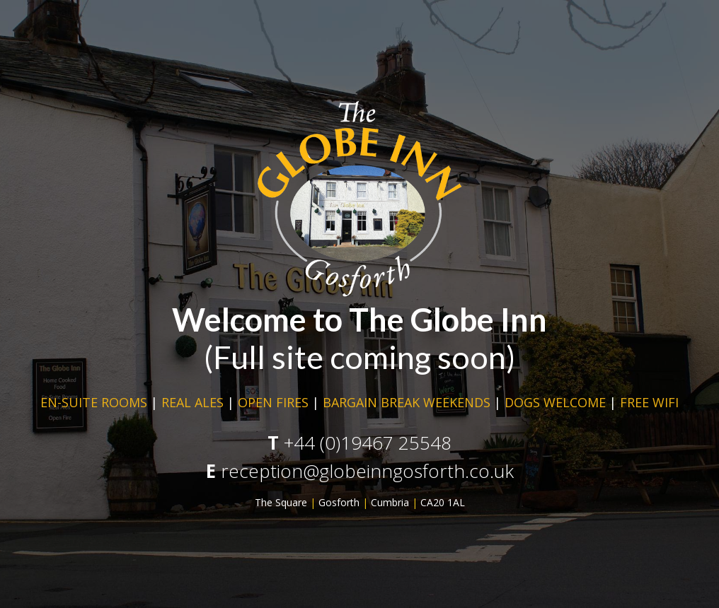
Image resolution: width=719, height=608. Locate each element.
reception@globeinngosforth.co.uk (367, 471)
